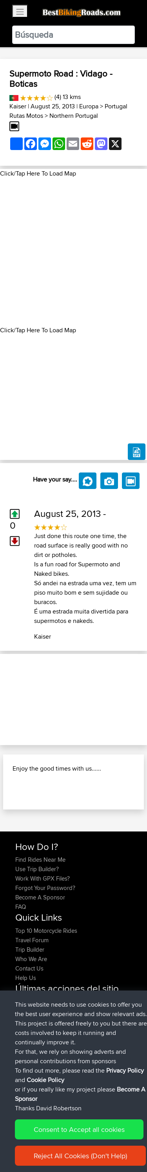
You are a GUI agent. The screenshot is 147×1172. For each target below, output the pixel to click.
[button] (11, 699)
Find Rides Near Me (40, 859)
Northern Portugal (73, 115)
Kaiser (17, 106)
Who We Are (31, 959)
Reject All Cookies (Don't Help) (80, 1156)
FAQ (20, 907)
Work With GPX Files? (42, 878)
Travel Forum (32, 940)
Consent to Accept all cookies (79, 1129)
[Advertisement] (73, 252)
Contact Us (29, 968)
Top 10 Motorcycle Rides (46, 931)
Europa (88, 106)
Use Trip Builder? (37, 869)
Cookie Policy (45, 1079)
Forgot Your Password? (45, 888)
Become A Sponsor (40, 897)
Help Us (25, 978)
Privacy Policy (125, 1070)
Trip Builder (29, 949)
